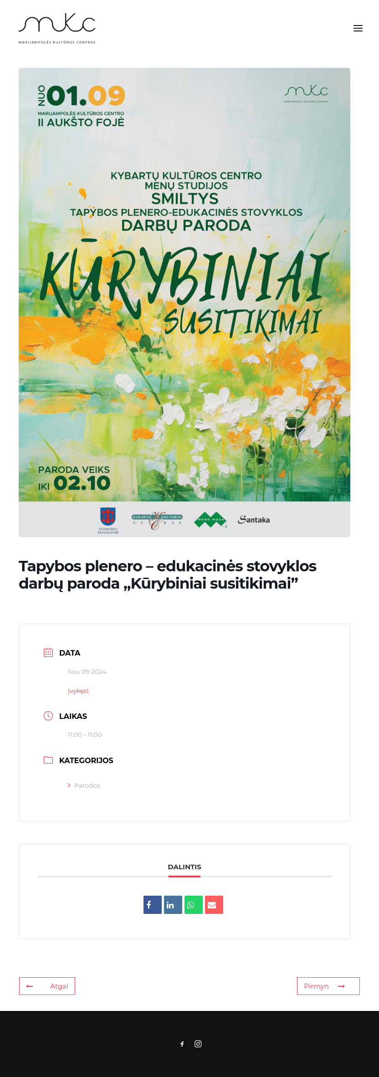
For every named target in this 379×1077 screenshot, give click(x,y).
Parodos (84, 785)
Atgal (47, 986)
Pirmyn (324, 986)
